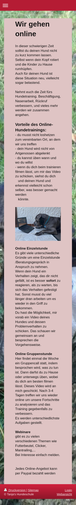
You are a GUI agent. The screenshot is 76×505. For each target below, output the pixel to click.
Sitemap (33, 490)
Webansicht (64, 494)
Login (68, 490)
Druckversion (15, 490)
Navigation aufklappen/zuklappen (38, 5)
